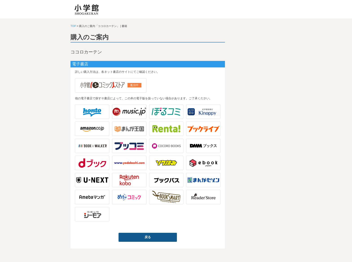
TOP (73, 26)
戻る (148, 237)
